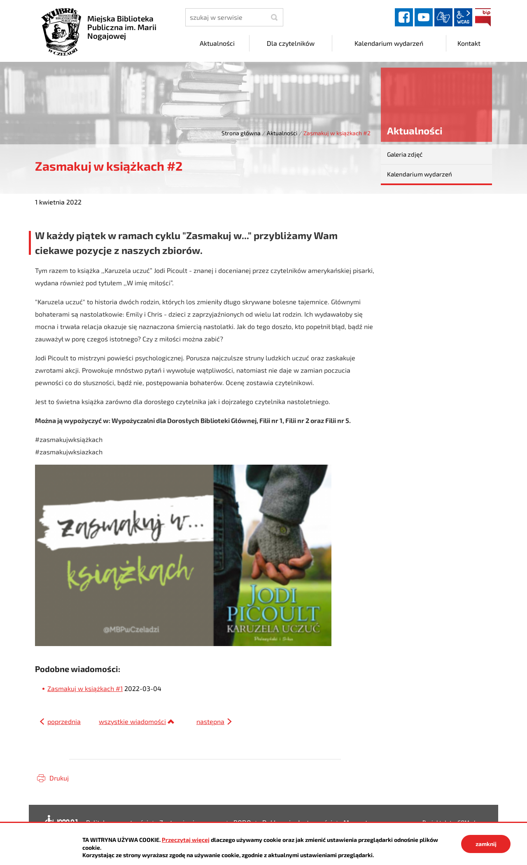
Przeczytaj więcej (186, 839)
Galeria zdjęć (404, 154)
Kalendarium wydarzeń (419, 174)
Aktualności (282, 132)
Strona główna (241, 132)
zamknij (486, 843)
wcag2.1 (463, 17)
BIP (483, 17)
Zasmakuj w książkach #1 (85, 688)
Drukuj (59, 778)
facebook (404, 17)
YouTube (424, 17)
